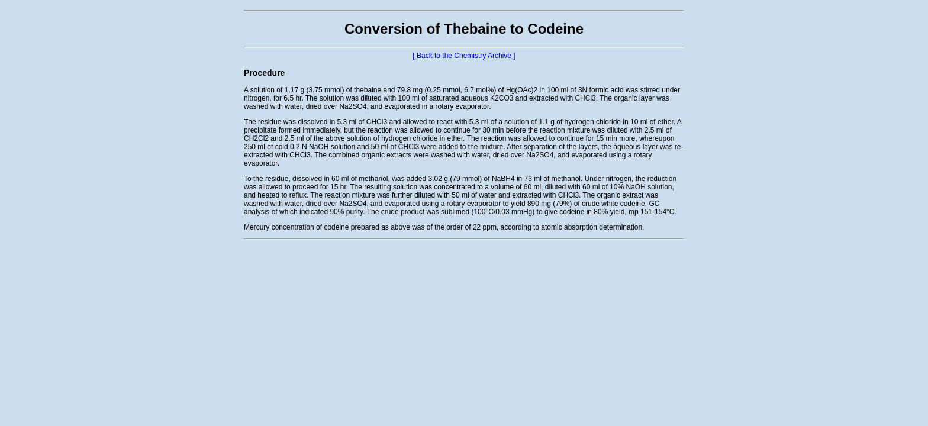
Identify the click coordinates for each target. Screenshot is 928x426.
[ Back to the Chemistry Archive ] (464, 55)
